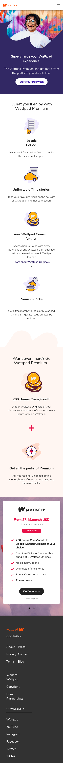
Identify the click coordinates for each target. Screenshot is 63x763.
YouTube (12, 727)
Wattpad (12, 719)
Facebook (12, 742)
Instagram (13, 734)
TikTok (10, 756)
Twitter (11, 749)
